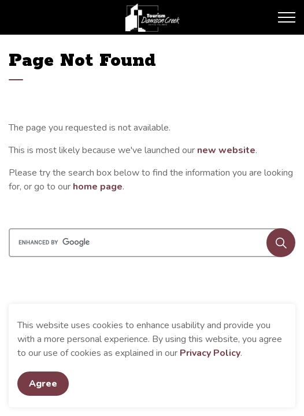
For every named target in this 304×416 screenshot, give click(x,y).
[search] (150, 242)
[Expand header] (286, 17)
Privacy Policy (210, 353)
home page (98, 186)
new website (226, 150)
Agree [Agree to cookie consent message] (43, 384)
